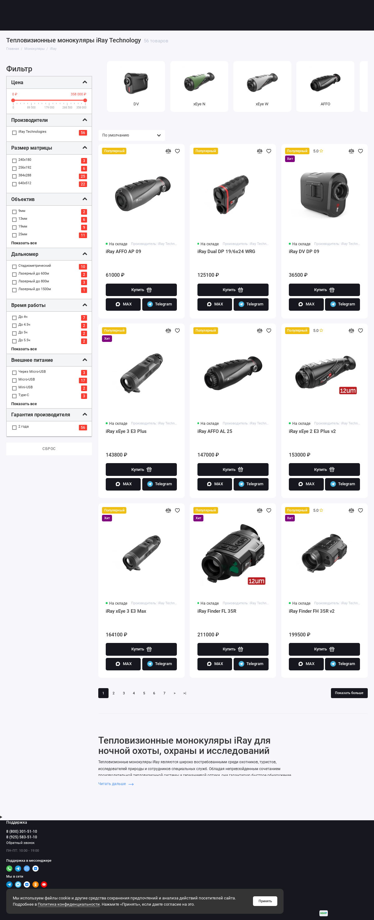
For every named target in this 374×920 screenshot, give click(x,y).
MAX (123, 304)
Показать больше (349, 692)
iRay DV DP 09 (304, 251)
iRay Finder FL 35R (216, 611)
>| (184, 693)
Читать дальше (116, 784)
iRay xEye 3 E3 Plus (126, 431)
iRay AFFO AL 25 (214, 431)
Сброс (49, 449)
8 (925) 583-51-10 (21, 837)
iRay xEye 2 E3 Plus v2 (312, 431)
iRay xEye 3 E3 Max (126, 611)
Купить (141, 289)
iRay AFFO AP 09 (123, 251)
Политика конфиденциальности (69, 904)
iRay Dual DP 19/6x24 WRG (226, 251)
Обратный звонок (20, 843)
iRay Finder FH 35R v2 (312, 611)
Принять (265, 901)
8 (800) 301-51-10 (21, 831)
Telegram (159, 304)
